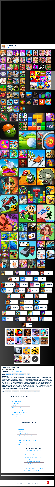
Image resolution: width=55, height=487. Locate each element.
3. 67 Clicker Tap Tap (29, 455)
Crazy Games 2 (5, 369)
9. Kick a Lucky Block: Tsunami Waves (34, 468)
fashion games (8, 391)
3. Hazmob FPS (15, 403)
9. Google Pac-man (16, 416)
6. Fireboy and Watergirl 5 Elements (20, 410)
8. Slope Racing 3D (16, 414)
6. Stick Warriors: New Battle (25, 436)
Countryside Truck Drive (30, 385)
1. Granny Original (15, 399)
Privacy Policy (23, 483)
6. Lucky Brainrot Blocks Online (32, 461)
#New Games (8, 374)
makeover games (15, 391)
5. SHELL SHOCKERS (23, 433)
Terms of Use (30, 483)
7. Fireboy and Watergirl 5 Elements (27, 438)
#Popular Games (22, 374)
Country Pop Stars (12, 369)
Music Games (30, 391)
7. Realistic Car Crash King (31, 463)
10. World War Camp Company (31, 470)
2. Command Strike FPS (17, 401)
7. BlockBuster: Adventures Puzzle (20, 412)
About (17, 483)
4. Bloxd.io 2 (14, 405)
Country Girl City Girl (20, 385)
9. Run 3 (20, 442)
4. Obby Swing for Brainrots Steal (33, 457)
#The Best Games (15, 374)
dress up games (23, 391)
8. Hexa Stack (27, 466)
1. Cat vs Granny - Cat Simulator (32, 450)
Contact (36, 483)
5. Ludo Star (27, 459)
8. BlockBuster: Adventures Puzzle (27, 440)
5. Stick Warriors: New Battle (18, 408)
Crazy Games (47, 385)
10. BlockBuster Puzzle (24, 444)
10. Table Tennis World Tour (18, 419)
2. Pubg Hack (27, 452)
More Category (36, 391)
